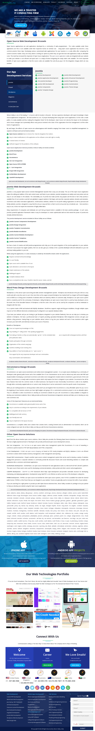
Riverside (19, 518)
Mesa (41, 508)
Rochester (25, 518)
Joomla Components (44, 87)
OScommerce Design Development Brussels (57, 430)
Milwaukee (58, 508)
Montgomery (23, 511)
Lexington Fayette (51, 505)
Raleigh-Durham (76, 516)
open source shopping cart (36, 451)
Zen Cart (24, 445)
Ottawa (19, 516)
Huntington (57, 503)
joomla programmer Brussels (30, 284)
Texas (25, 523)
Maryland (30, 508)
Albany (23, 493)
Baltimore (9, 495)
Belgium (64, 528)
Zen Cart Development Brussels (18, 489)
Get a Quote (23, 561)
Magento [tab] (11, 97)
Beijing (54, 528)
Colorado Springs (30, 498)
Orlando (14, 516)
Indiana (75, 503)
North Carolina (21, 513)
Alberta (9, 533)
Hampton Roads (15, 503)
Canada (55, 495)
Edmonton (15, 500)
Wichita (24, 526)
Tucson (39, 523)
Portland (56, 516)
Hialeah (40, 503)
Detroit (77, 498)
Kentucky (31, 505)
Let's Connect (87, 2)
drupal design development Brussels (58, 489)
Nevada (47, 511)
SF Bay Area (31, 521)
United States (49, 523)
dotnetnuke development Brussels (75, 489)
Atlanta (70, 493)
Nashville (36, 511)
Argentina (80, 526)
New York (76, 511)
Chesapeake (72, 495)
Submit (82, 728)
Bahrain (20, 528)
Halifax (9, 503)
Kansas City (24, 505)
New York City (84, 511)
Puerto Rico (63, 516)
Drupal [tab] (10, 87)
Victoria (77, 523)
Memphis (36, 508)
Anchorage (48, 493)
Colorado (21, 498)
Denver (72, 498)
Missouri (85, 508)
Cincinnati (9, 498)
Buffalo (40, 495)
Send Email (75, 665)
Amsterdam (68, 526)
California (49, 495)
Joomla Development (44, 75)
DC (63, 498)
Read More (19, 665)
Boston (35, 495)
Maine (25, 508)
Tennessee (20, 523)
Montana (15, 511)
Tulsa (43, 523)
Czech (49, 533)
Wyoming (41, 526)
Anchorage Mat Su (82, 531)
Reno (82, 516)
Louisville (9, 508)
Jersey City (17, 505)
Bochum (9, 531)
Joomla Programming (70, 81)
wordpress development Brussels (56, 361)
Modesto (9, 511)
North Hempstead (50, 513)
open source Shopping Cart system (37, 430)
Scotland (79, 505)
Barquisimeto (40, 528)
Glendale (74, 500)
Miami (46, 508)
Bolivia (19, 531)
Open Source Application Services (17, 148)
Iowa (86, 503)
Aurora (75, 493)
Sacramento (32, 518)
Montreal (30, 511)
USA (59, 523)
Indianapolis (81, 503)
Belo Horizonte (71, 528)
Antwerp (74, 526)
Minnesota (72, 508)
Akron (8, 493)
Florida (25, 500)
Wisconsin (35, 526)
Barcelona (32, 528)
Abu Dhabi (48, 526)
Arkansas (59, 493)
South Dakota (48, 521)
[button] (7, 17)
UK (61, 523)
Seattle (16, 521)
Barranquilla (48, 528)
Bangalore (26, 528)
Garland (68, 500)
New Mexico (61, 511)
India (66, 503)
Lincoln (59, 505)
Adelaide (54, 526)
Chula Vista (85, 495)
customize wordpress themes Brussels (37, 361)
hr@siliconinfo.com (47, 660)
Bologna (24, 531)
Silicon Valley (11, 115)
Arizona (54, 493)
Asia (17, 533)
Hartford (23, 503)
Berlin (78, 528)
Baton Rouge (16, 495)
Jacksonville (10, 505)
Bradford (29, 531)
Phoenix (40, 516)
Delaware (67, 498)
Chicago (79, 495)
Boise (30, 495)
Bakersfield (85, 493)
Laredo (37, 505)
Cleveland (15, 498)
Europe (63, 533)
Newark (9, 513)
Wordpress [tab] (11, 92)
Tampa (86, 521)
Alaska (18, 493)
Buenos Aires (72, 531)
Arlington (64, 493)
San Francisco (65, 518)
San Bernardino (56, 518)
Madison (20, 508)
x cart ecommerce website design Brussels (56, 181)
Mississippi (79, 508)
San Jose (78, 518)
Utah (55, 523)
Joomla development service (18, 218)
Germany (62, 500)
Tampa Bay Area (11, 523)
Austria (15, 528)
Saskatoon (10, 521)
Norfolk (14, 513)
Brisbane (43, 531)
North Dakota (30, 513)
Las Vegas (42, 505)
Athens (86, 526)
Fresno (43, 500)
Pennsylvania (26, 516)
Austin (79, 493)
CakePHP (25, 471)
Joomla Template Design (45, 90)
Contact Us (20, 25)
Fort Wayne (31, 500)
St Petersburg (74, 521)
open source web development (16, 181)
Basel (31, 533)
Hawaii (28, 503)
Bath (39, 533)
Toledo (29, 523)
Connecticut (45, 498)
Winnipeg (29, 526)
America (36, 493)
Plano (51, 516)
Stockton (80, 521)
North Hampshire (39, 513)
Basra (35, 533)
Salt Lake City (40, 518)
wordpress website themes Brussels (18, 361)
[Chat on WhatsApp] (68, 687)
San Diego (73, 518)
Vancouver (65, 523)
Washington (10, 526)
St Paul (67, 521)
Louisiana (85, 505)
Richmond (13, 518)
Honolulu (45, 503)
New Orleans (69, 511)
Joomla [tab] (10, 82)
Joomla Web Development (72, 75)
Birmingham (84, 528)
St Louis (62, 521)
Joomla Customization (71, 84)
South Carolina (39, 521)
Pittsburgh (46, 516)
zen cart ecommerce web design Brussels (35, 181)
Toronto (34, 523)
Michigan (51, 508)
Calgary (44, 495)
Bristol (48, 531)
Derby (52, 533)
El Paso (21, 500)
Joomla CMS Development (46, 84)
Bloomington (24, 495)
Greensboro (80, 500)
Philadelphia (33, 516)
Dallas (59, 498)
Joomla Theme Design (71, 87)
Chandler (60, 495)
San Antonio (47, 518)
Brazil (39, 531)
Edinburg (57, 533)
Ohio (63, 513)
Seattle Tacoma (22, 521)
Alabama (13, 493)
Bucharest (59, 531)
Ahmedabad (60, 526)
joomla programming (80, 284)
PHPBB (66, 477)
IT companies (31, 115)
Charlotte (65, 495)
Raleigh (69, 516)
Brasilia (35, 531)
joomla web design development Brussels (64, 284)
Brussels (53, 531)
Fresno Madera (50, 500)
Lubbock (15, 508)
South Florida (56, 521)
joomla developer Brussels (15, 284)
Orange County (83, 513)
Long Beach (65, 505)
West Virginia (18, 526)
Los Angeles (72, 505)
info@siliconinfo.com (75, 660)
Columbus (38, 498)
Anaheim (41, 493)
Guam (86, 500)
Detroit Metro (84, 498)
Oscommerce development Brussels (19, 430)
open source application (59, 56)
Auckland (21, 533)
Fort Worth (38, 500)
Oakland (58, 513)
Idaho (62, 503)
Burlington (44, 533)
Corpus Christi (53, 498)
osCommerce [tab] (12, 102)
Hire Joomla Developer (45, 81)
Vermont (71, 523)
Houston (50, 503)
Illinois (70, 503)
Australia (9, 528)
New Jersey (53, 511)
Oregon (9, 516)
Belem (59, 528)
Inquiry (76, 2)
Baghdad (27, 533)
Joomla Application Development (48, 78)
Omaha (76, 513)
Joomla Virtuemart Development (74, 78)
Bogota (14, 531)
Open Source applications (15, 46)
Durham (9, 500)
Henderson (34, 503)
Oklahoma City (69, 513)
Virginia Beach (84, 523)
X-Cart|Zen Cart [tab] (13, 106)
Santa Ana (85, 518)
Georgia (57, 500)
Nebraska (41, 511)
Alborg (13, 533)
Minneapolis (64, 508)
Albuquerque (29, 493)
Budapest (65, 531)
